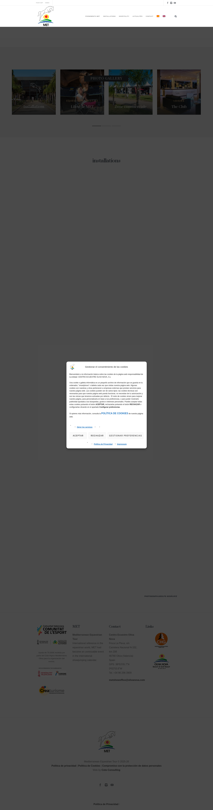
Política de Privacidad (103, 444)
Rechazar (97, 435)
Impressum (122, 444)
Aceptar (78, 435)
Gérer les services (84, 427)
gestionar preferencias (125, 435)
